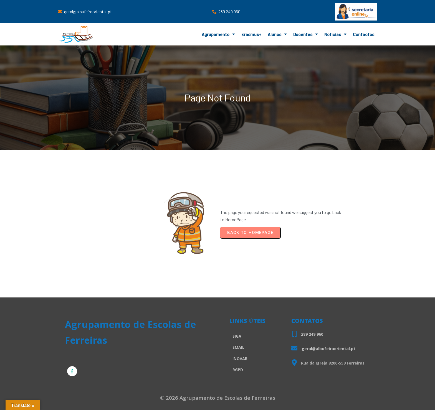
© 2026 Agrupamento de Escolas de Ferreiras (217, 398)
